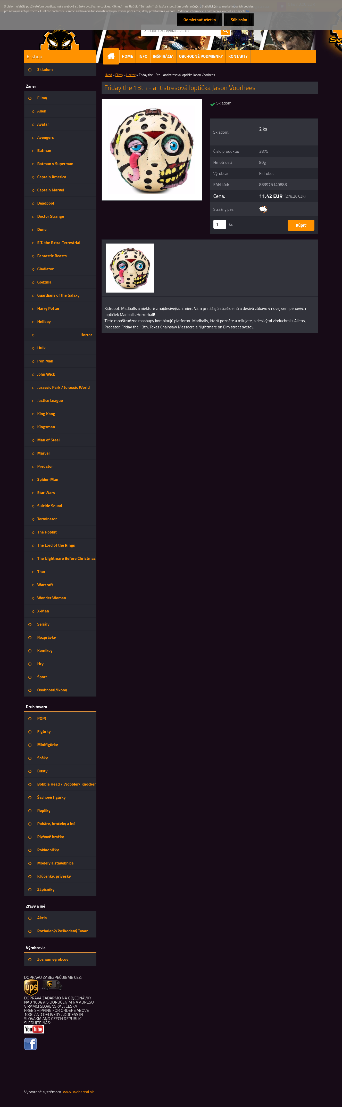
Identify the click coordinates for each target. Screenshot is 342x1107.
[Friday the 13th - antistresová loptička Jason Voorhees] (152, 101)
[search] (225, 31)
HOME (127, 56)
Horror (131, 74)
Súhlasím (239, 20)
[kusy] (219, 224)
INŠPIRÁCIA (163, 56)
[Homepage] (113, 56)
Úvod (108, 74)
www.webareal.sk (78, 1092)
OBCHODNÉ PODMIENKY (201, 56)
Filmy (119, 74)
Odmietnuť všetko (199, 20)
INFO (142, 56)
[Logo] (59, 37)
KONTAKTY (238, 56)
